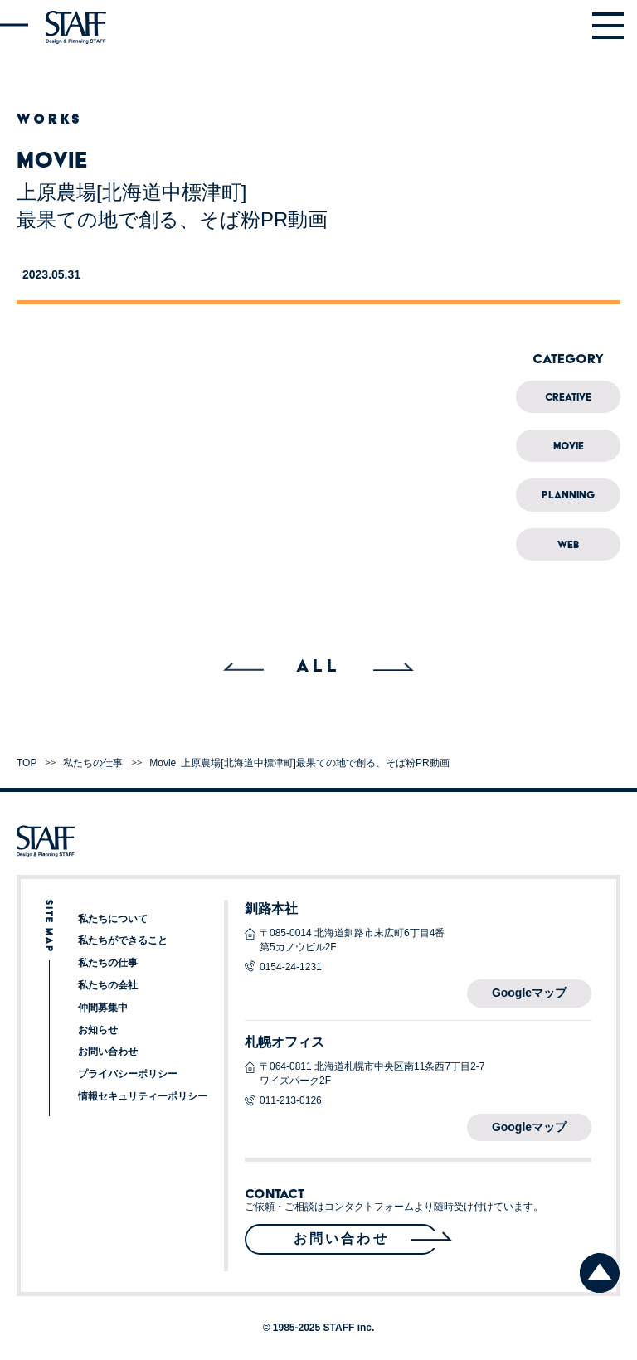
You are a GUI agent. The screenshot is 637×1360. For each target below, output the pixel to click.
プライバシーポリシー (127, 1074)
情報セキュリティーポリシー (142, 1096)
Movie (568, 446)
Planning (568, 494)
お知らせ (98, 1030)
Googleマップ (529, 992)
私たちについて (113, 919)
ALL (318, 665)
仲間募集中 (103, 1007)
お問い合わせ (108, 1051)
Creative (568, 397)
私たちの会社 (108, 985)
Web (568, 544)
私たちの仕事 (108, 963)
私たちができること (123, 940)
